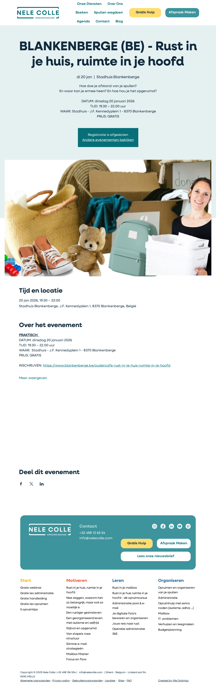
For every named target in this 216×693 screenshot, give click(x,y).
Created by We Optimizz (173, 680)
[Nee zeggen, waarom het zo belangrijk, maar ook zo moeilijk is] (85, 602)
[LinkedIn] (171, 526)
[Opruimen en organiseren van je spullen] (177, 590)
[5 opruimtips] (39, 609)
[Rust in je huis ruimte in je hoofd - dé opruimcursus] (131, 596)
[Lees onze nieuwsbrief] (156, 556)
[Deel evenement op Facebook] (21, 484)
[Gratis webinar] (39, 588)
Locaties (110, 680)
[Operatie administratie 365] (131, 631)
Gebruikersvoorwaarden (87, 680)
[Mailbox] (177, 613)
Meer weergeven (33, 378)
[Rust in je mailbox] (131, 588)
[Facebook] (163, 526)
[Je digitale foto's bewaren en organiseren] (131, 616)
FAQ (129, 680)
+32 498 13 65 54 (92, 533)
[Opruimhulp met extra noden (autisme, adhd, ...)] (177, 606)
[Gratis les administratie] (39, 593)
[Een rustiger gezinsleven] (85, 613)
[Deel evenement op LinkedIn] (42, 484)
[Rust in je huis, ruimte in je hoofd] (85, 590)
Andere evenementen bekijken (108, 140)
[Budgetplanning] (177, 630)
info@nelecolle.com (95, 538)
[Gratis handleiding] (39, 599)
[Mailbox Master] (85, 654)
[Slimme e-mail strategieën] (85, 646)
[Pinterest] (188, 526)
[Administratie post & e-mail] (131, 606)
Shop (121, 680)
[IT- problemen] (177, 619)
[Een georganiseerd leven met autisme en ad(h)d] (85, 620)
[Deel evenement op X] (31, 484)
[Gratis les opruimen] (39, 604)
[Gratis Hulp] (145, 13)
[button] (89, 3)
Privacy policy (61, 680)
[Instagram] (154, 526)
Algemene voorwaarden (35, 680)
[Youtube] (179, 526)
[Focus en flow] (85, 659)
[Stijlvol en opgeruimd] (85, 628)
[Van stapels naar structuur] (85, 636)
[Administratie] (177, 598)
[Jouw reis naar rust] (131, 623)
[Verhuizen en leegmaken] (177, 624)
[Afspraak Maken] (182, 13)
